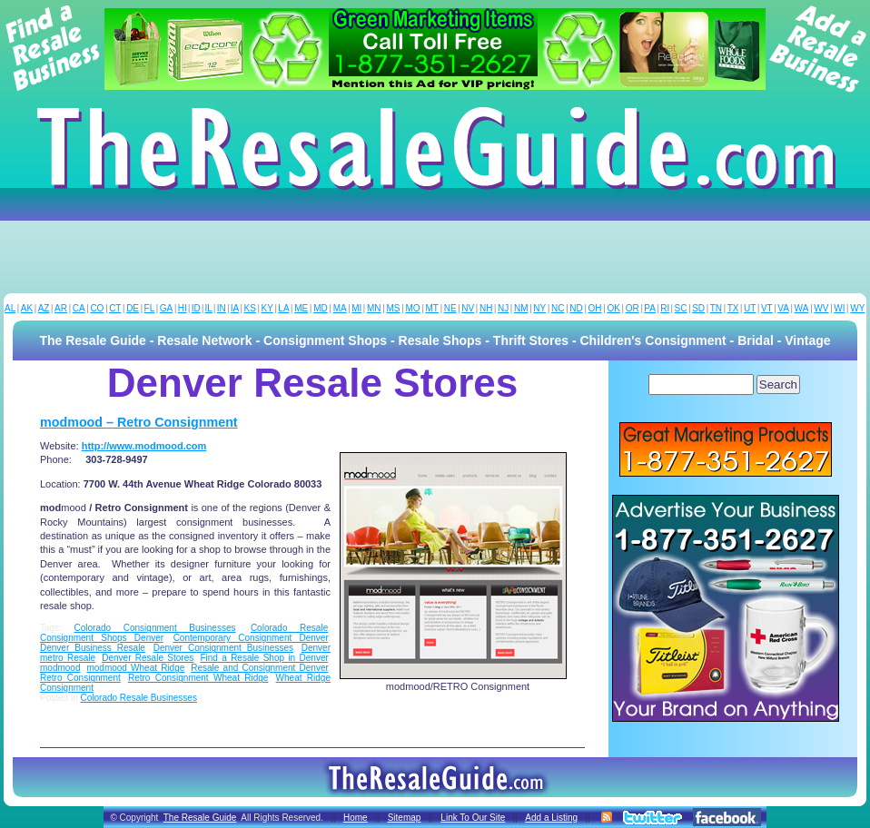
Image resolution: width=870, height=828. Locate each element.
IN (221, 308)
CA (79, 308)
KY (266, 308)
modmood (60, 668)
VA (783, 308)
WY (857, 308)
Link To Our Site (472, 818)
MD (320, 308)
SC (681, 308)
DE (132, 308)
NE (450, 308)
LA (283, 308)
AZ (44, 308)
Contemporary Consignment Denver (251, 638)
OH (595, 308)
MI (356, 308)
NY (539, 308)
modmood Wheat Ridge (135, 668)
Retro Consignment (80, 678)
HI (182, 308)
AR (60, 308)
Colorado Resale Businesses (138, 698)
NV (467, 308)
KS (250, 308)
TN (716, 308)
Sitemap (404, 818)
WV (821, 308)
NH (485, 308)
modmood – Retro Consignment (139, 422)
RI (664, 308)
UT (750, 308)
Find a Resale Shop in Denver (264, 658)
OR (632, 308)
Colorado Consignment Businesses (155, 628)
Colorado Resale (289, 628)
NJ (503, 308)
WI (839, 308)
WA (802, 308)
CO (97, 308)
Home (355, 818)
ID (196, 308)
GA (166, 308)
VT (767, 308)
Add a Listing (551, 818)
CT (115, 308)
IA (235, 308)
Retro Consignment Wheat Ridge (198, 678)
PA (650, 308)
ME (301, 308)
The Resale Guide (200, 818)
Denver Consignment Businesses (223, 648)
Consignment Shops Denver (101, 638)
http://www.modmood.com (144, 445)
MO (412, 308)
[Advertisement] (435, 243)
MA (340, 308)
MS (393, 308)
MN (374, 308)
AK (27, 308)
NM (521, 308)
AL (10, 308)
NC (557, 308)
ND (575, 308)
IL (209, 308)
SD (698, 308)
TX (733, 308)
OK (613, 308)
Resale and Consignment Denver (259, 668)
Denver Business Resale (92, 648)
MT (431, 308)
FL (149, 308)
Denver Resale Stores (147, 658)
